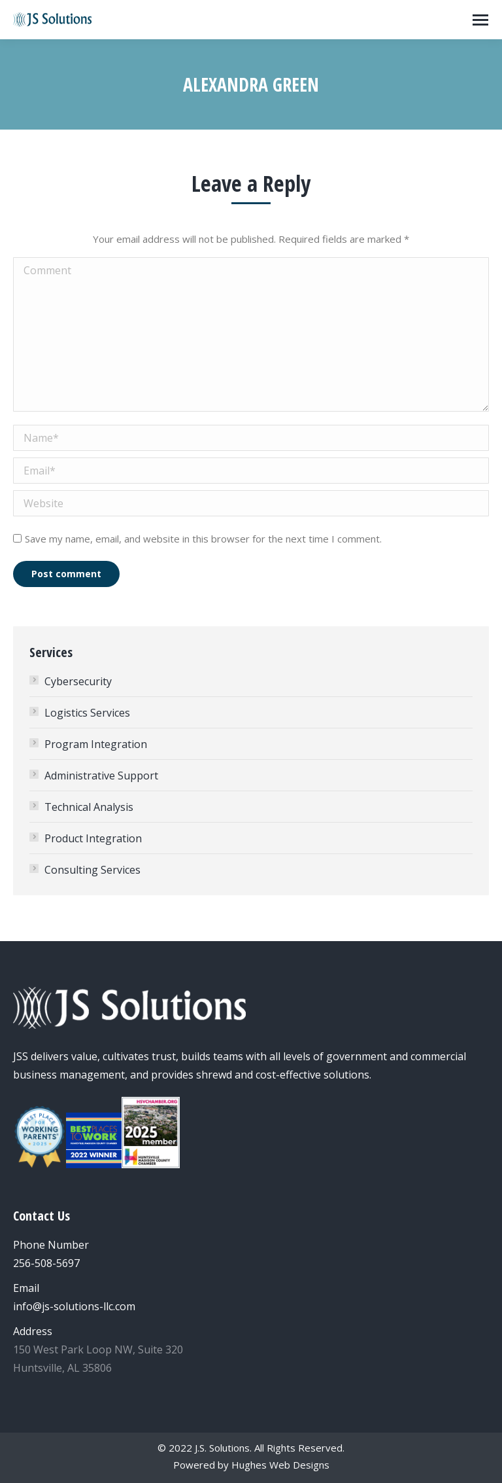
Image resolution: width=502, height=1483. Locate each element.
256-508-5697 (46, 1263)
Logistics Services (87, 713)
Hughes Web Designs (280, 1464)
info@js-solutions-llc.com (74, 1306)
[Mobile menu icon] (480, 20)
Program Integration (95, 744)
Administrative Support (101, 775)
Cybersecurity (78, 681)
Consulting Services (92, 870)
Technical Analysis (88, 807)
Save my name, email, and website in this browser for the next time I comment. (203, 538)
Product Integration (93, 838)
